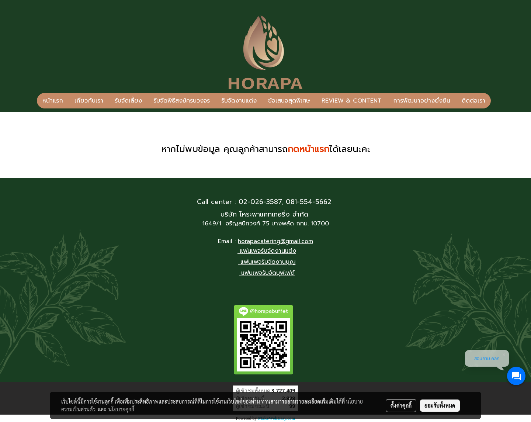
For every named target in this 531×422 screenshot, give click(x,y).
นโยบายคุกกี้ (121, 409)
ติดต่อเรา (473, 100)
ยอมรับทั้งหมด (439, 405)
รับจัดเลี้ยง (128, 100)
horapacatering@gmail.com (275, 241)
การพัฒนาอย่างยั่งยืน (421, 100)
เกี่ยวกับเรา (88, 100)
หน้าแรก (52, 100)
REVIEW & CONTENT (352, 100)
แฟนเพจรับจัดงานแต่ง (268, 251)
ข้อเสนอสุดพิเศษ (289, 100)
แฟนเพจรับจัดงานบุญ (268, 262)
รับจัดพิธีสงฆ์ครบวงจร (181, 100)
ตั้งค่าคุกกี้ (401, 405)
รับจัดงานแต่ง (239, 100)
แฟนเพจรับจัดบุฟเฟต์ (268, 273)
